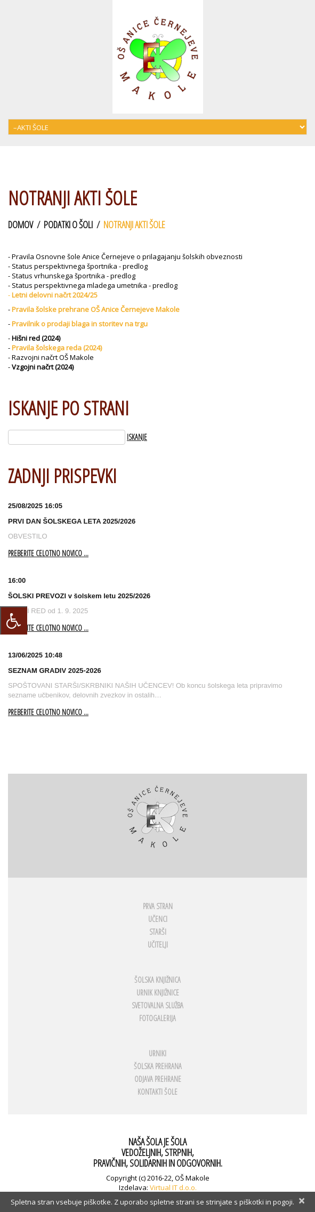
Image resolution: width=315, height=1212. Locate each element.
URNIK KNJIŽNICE (157, 993)
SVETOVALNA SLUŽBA (157, 1005)
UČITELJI (158, 945)
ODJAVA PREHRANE (157, 1079)
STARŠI (157, 932)
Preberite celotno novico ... (48, 553)
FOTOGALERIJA (157, 1018)
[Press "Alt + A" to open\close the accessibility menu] (13, 620)
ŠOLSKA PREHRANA (158, 1066)
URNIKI (157, 1053)
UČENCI (157, 919)
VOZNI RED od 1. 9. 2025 (48, 611)
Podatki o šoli (68, 224)
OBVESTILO (27, 536)
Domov (20, 224)
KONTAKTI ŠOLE (157, 1092)
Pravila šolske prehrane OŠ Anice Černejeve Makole (96, 309)
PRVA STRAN (158, 906)
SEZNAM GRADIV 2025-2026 (54, 671)
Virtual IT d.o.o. (173, 1187)
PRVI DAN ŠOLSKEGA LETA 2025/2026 (71, 521)
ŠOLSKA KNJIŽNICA (157, 980)
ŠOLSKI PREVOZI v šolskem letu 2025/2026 (79, 596)
